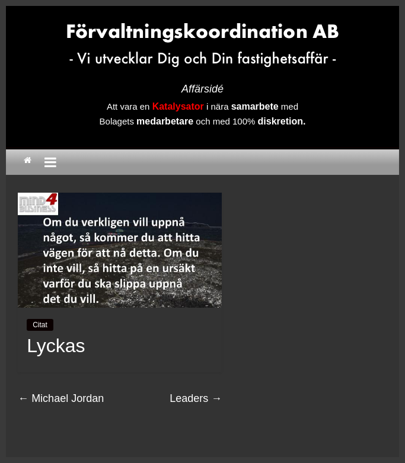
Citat (40, 325)
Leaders (196, 398)
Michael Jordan (61, 398)
